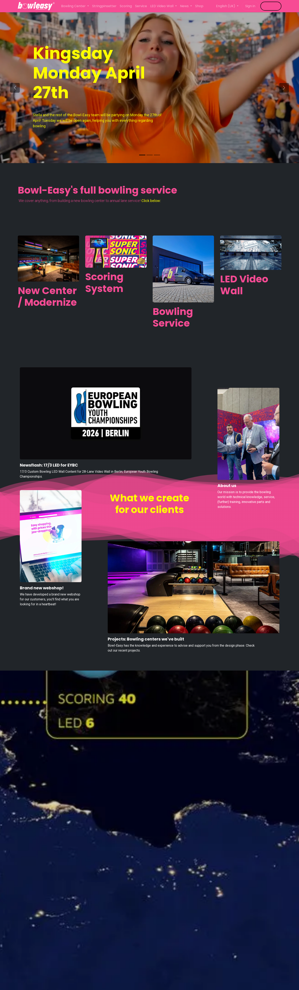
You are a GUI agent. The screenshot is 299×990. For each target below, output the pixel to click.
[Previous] (15, 87)
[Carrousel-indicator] (150, 155)
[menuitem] (75, 6)
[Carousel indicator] (142, 155)
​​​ (271, 6)
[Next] (284, 87)
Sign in (250, 6)
